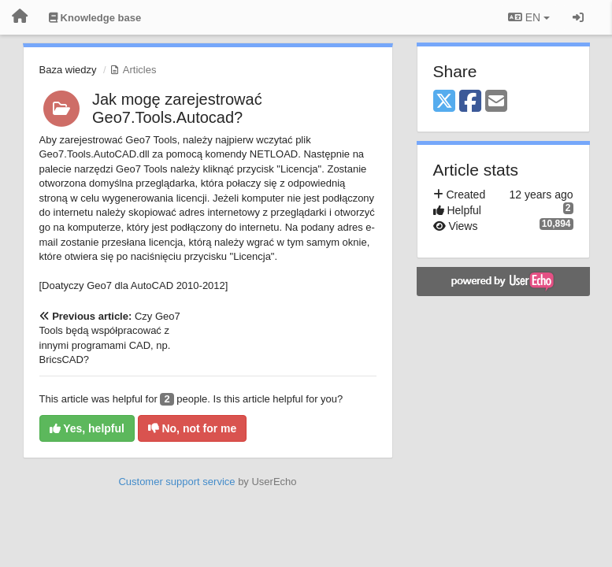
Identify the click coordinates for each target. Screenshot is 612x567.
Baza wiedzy (68, 70)
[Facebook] (470, 102)
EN (529, 17)
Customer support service (176, 481)
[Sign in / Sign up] (578, 17)
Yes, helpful (87, 428)
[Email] (496, 102)
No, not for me (192, 428)
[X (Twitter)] (444, 102)
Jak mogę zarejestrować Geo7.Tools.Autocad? (177, 108)
